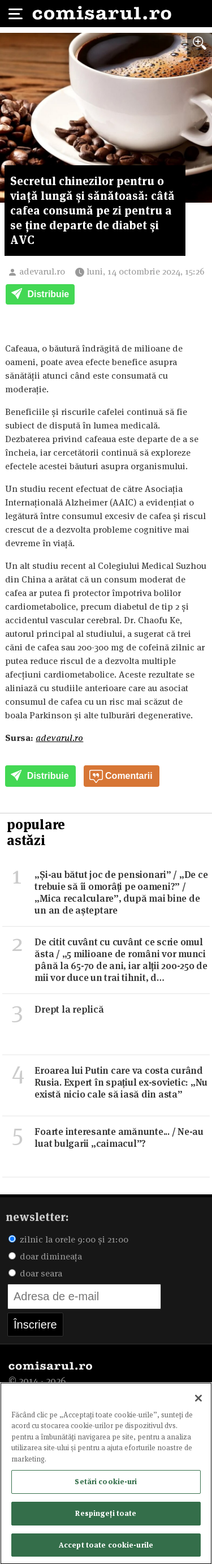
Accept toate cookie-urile (106, 1547)
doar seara (35, 1273)
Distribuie (40, 295)
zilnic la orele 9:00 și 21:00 (68, 1239)
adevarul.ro (42, 271)
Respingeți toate (105, 1515)
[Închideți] (198, 1401)
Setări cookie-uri (106, 1484)
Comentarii (121, 776)
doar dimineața (45, 1256)
